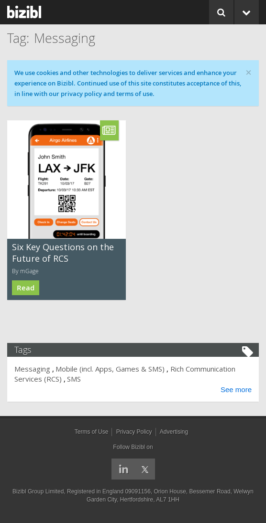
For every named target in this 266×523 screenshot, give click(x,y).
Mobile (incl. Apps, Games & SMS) (110, 369)
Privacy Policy (134, 431)
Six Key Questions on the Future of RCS (63, 252)
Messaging (32, 369)
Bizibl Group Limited (38, 491)
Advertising (174, 431)
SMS (74, 379)
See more (236, 389)
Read (25, 288)
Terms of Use (92, 431)
